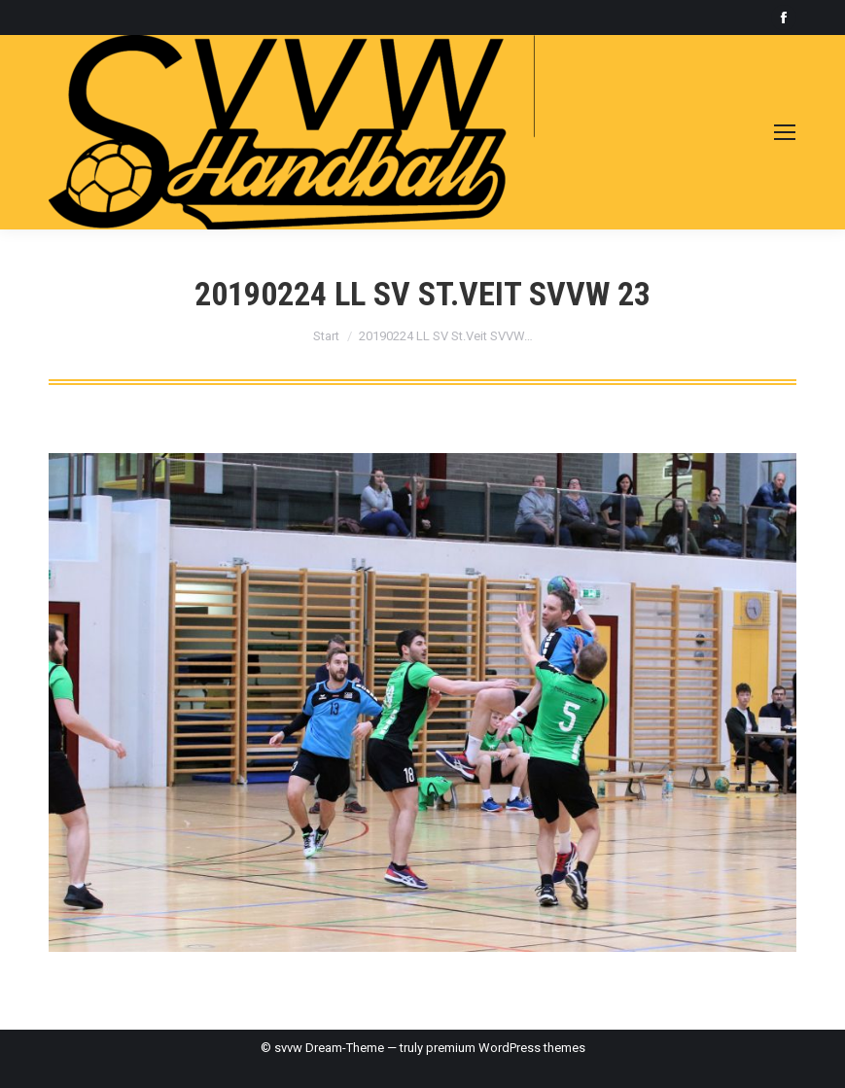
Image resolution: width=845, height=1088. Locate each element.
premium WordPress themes (505, 1047)
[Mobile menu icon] (784, 132)
